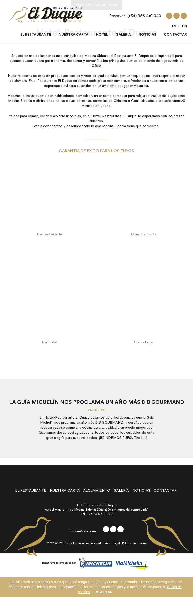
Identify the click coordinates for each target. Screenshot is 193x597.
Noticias (147, 34)
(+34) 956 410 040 (144, 16)
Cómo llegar (144, 342)
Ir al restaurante (49, 234)
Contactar (175, 34)
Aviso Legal (112, 543)
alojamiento (96, 490)
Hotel (102, 34)
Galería (123, 34)
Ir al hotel (49, 342)
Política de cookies (134, 543)
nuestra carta (65, 490)
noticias (141, 490)
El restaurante (35, 34)
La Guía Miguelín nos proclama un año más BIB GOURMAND (96, 402)
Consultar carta (143, 234)
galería (121, 490)
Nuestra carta (73, 34)
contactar (165, 490)
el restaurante (30, 490)
